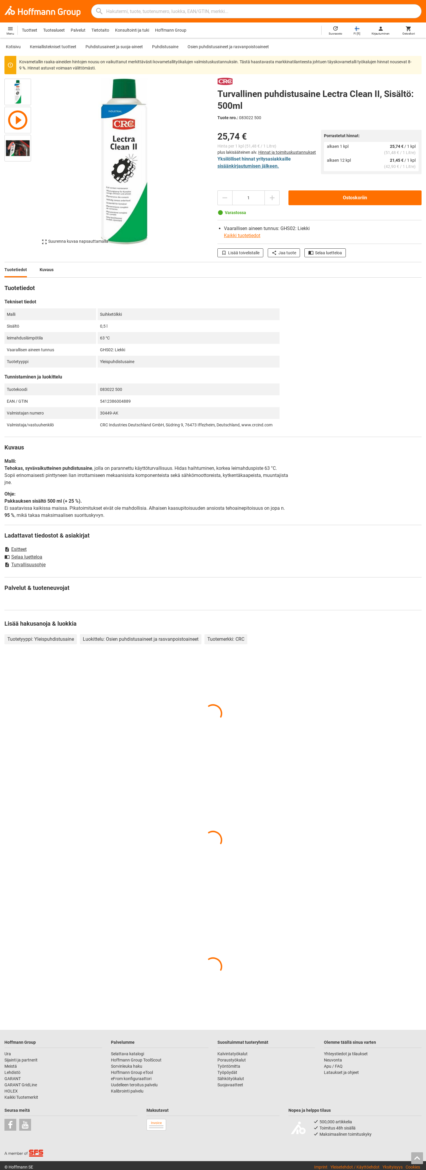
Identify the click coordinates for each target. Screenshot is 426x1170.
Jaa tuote (284, 252)
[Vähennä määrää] (224, 197)
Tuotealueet (54, 30)
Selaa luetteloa (325, 252)
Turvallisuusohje (25, 564)
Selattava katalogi (127, 1053)
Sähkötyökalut (230, 1078)
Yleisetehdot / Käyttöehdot (355, 1167)
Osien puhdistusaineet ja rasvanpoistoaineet (228, 46)
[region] (22, 161)
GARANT (12, 1078)
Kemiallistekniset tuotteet (53, 46)
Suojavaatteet (230, 1084)
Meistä (10, 1066)
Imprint (320, 1167)
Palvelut (78, 30)
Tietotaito (100, 30)
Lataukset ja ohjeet (341, 1072)
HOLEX (11, 1091)
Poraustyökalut (231, 1060)
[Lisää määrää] (272, 197)
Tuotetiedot (15, 269)
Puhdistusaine (165, 46)
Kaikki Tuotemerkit (21, 1097)
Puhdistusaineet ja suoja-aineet (114, 46)
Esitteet (15, 549)
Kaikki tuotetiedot (242, 235)
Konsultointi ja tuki (132, 30)
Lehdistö (12, 1072)
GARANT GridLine (20, 1084)
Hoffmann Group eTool (132, 1072)
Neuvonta (333, 1060)
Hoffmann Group (170, 30)
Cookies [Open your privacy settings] (413, 1167)
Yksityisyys (393, 1167)
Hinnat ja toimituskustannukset (287, 152)
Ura (7, 1053)
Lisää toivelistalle (240, 252)
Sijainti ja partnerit (21, 1060)
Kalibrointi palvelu (127, 1091)
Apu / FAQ (333, 1066)
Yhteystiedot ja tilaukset (346, 1053)
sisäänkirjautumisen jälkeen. (248, 166)
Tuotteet (29, 30)
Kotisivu (13, 46)
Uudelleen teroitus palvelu (134, 1084)
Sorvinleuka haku (126, 1066)
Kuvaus (47, 269)
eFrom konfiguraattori (131, 1078)
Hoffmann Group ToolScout (136, 1060)
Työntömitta (228, 1066)
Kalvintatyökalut (232, 1053)
